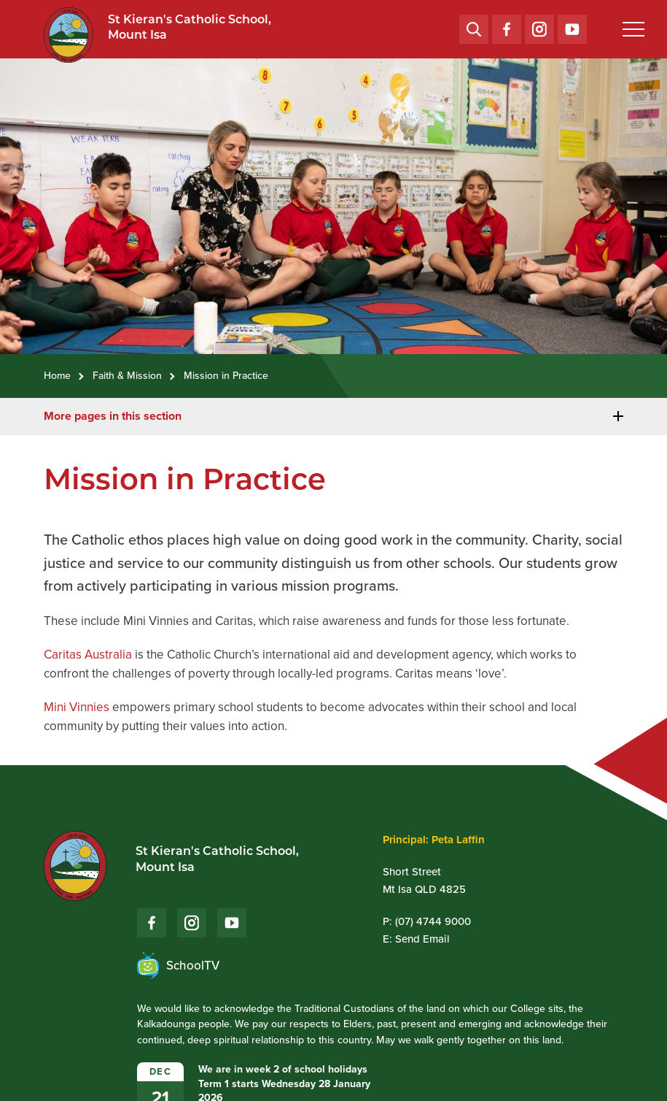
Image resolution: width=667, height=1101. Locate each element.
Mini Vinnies (76, 707)
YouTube (572, 25)
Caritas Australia (88, 654)
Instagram (539, 26)
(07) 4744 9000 (433, 921)
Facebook (506, 26)
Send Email (422, 939)
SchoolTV (178, 965)
